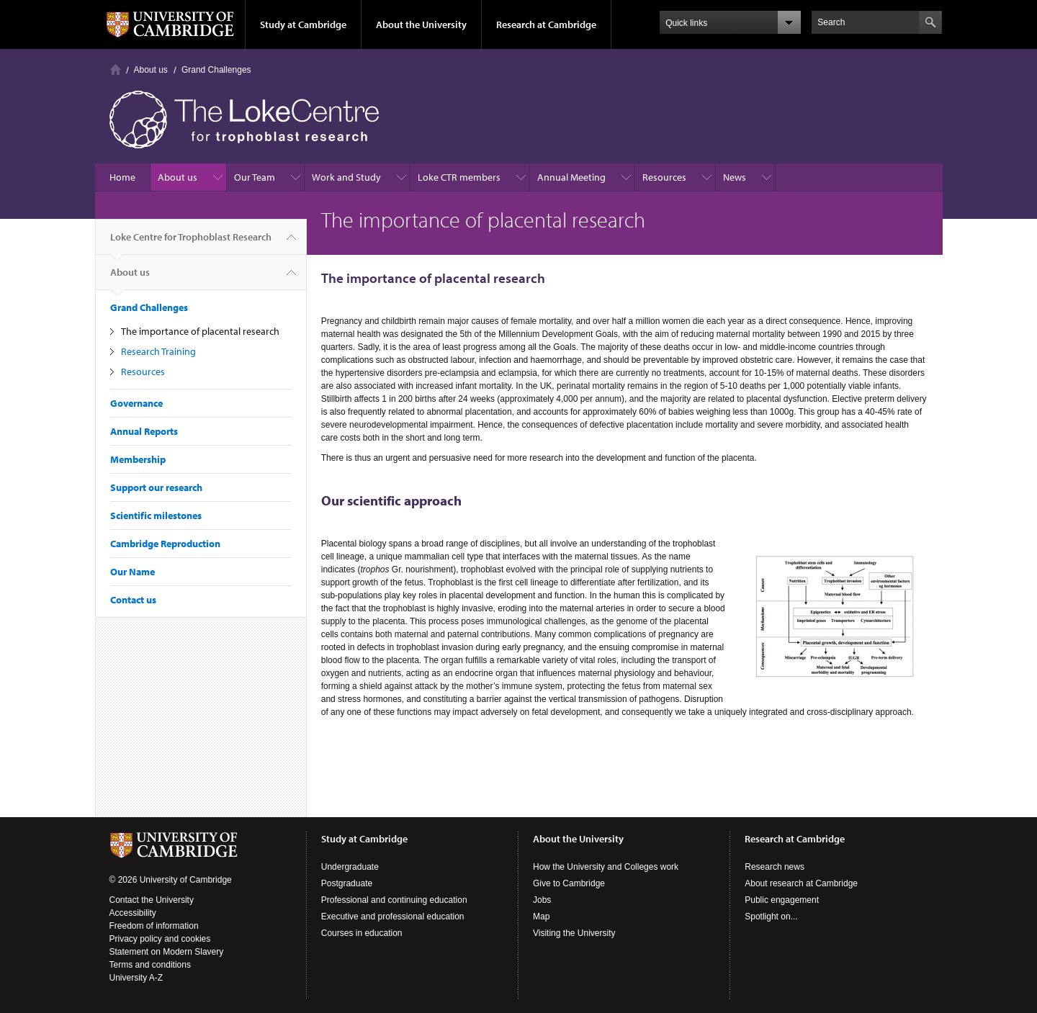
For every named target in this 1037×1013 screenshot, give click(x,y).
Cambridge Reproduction (165, 543)
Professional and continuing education (394, 900)
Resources (664, 177)
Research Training (158, 351)
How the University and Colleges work (605, 867)
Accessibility (132, 913)
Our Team (254, 177)
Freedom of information (154, 926)
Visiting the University (574, 933)
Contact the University (151, 900)
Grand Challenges (216, 70)
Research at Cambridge (546, 24)
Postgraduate (346, 883)
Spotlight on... (771, 916)
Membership (138, 459)
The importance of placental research (200, 331)
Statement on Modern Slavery (166, 952)
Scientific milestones (156, 515)
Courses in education (362, 933)
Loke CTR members (459, 177)
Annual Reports (144, 431)
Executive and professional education (392, 916)
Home (115, 69)
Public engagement (782, 900)
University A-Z (136, 978)
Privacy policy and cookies (160, 939)
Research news (774, 867)
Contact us (133, 599)
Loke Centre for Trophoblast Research (190, 242)
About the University (421, 24)
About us (151, 70)
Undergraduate (350, 867)
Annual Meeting (571, 177)
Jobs (542, 900)
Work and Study (346, 177)
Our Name (132, 571)
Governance (136, 403)
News (734, 177)
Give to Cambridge (569, 883)
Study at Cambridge (303, 24)
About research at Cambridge (801, 883)
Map (541, 916)
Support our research (156, 487)
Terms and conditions (150, 965)
